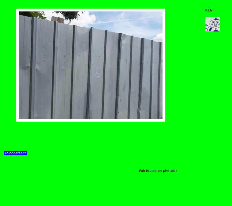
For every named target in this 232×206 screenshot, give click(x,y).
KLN (208, 10)
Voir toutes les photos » (158, 171)
